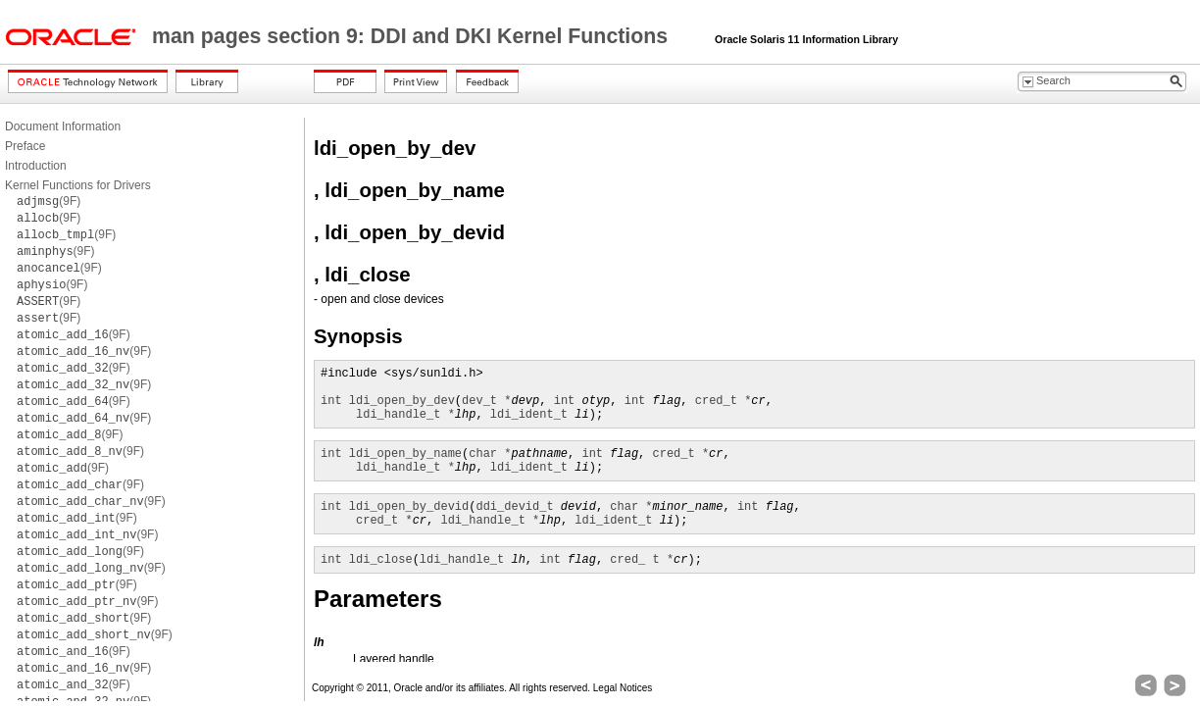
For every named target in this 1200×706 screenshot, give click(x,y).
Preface (25, 146)
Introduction (36, 166)
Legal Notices (623, 687)
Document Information (63, 126)
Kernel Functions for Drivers (78, 185)
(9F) (48, 201)
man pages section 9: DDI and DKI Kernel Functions (413, 36)
